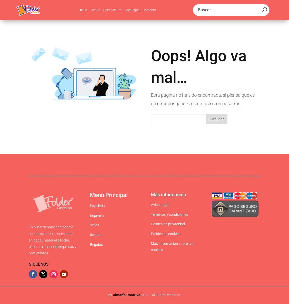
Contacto (149, 10)
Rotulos (96, 235)
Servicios (110, 10)
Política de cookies (165, 234)
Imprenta (97, 215)
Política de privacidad (168, 224)
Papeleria (97, 206)
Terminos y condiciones (169, 214)
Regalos (96, 245)
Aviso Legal (160, 205)
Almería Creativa (126, 295)
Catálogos (132, 10)
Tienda (95, 10)
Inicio (83, 10)
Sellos (94, 225)
